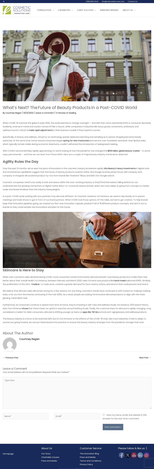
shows (25, 308)
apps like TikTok (90, 312)
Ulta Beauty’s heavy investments (120, 168)
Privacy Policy (86, 464)
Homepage (8, 453)
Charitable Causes (50, 457)
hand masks (120, 280)
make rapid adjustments (41, 130)
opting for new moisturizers (76, 140)
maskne (35, 284)
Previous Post (10, 357)
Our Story (45, 453)
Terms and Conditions (90, 460)
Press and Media (49, 460)
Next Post (145, 357)
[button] (4, 1)
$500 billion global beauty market (124, 150)
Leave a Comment (44, 113)
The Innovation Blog (89, 453)
